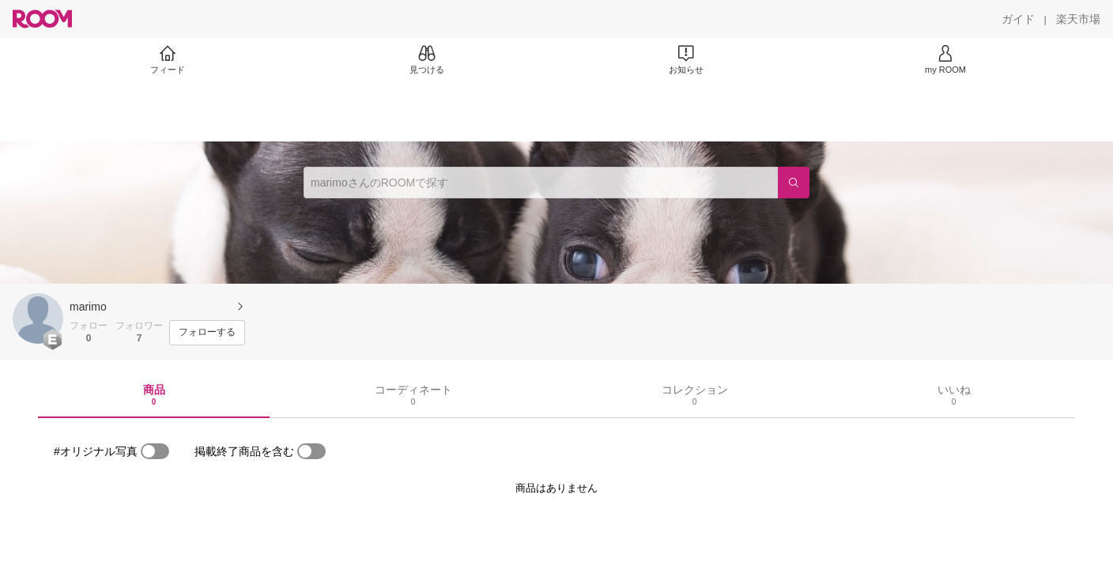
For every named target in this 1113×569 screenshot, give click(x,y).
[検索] (793, 182)
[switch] (155, 451)
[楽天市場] (1078, 19)
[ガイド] (1018, 19)
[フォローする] (207, 332)
